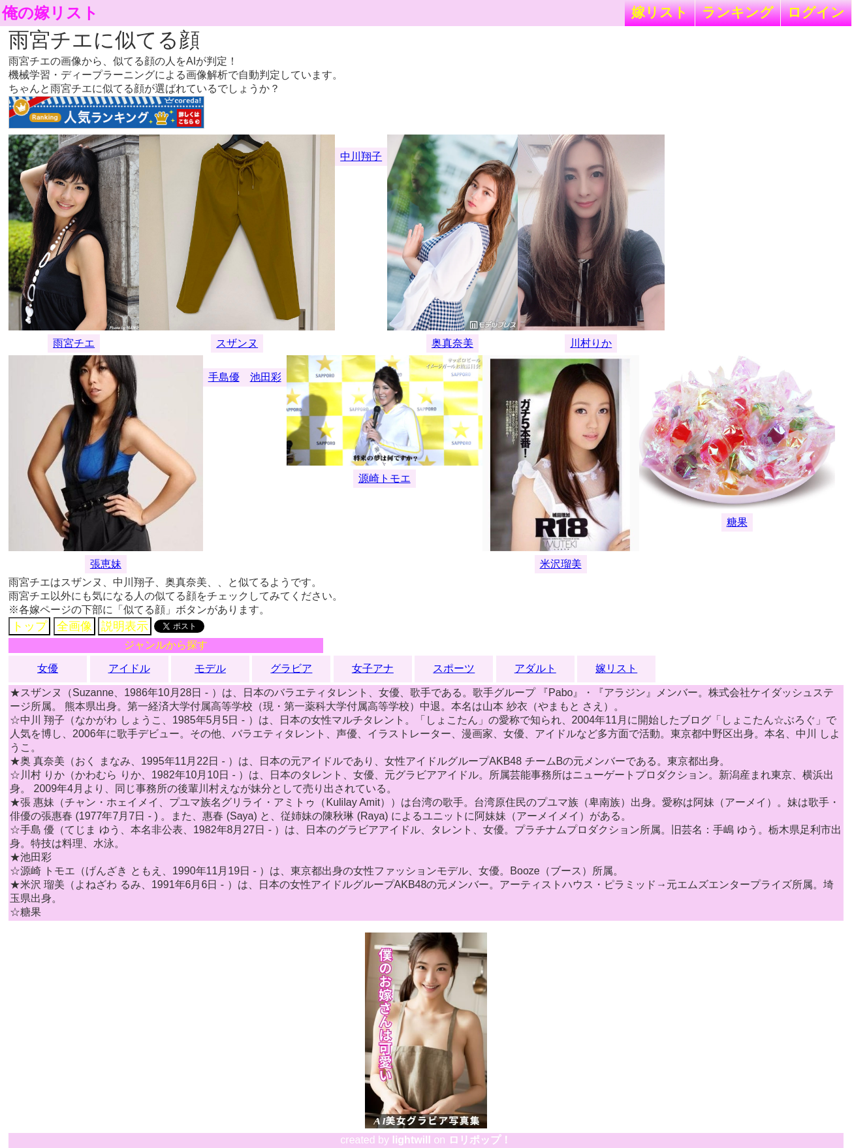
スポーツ (454, 668)
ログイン (816, 12)
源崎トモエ (384, 478)
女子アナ (373, 668)
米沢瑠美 (561, 563)
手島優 (224, 377)
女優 (47, 668)
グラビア (291, 668)
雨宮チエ (74, 343)
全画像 (74, 626)
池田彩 (265, 377)
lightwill (411, 1139)
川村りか (591, 343)
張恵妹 (105, 563)
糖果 (737, 522)
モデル (210, 668)
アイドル (129, 668)
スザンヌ (237, 343)
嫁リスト (659, 12)
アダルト (535, 668)
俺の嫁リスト (50, 13)
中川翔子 (361, 156)
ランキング (738, 12)
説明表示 (124, 626)
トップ (29, 626)
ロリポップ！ (480, 1139)
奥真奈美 (452, 343)
